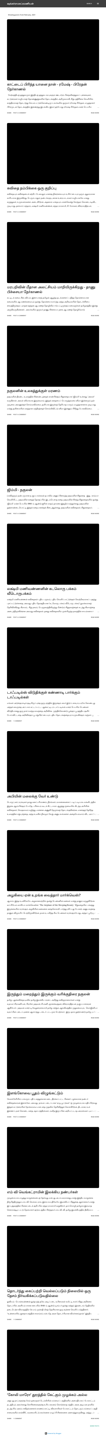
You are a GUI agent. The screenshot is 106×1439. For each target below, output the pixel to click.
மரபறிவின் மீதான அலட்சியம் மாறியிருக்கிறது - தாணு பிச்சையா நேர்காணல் (51, 289)
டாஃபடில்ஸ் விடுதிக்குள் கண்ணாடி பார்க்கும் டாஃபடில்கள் (43, 695)
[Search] (89, 3)
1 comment (17, 721)
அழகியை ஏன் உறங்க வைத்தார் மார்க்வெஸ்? (44, 895)
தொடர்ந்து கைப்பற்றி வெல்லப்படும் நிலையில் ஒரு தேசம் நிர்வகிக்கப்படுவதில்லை (49, 1293)
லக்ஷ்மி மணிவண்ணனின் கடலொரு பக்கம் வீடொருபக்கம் (41, 591)
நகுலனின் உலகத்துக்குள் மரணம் (33, 390)
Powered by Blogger (53, 1433)
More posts (94, 1426)
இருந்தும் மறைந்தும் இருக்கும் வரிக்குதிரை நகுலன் (48, 994)
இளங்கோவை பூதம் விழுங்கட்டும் (35, 1093)
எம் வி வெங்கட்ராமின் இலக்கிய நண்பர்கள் (42, 1191)
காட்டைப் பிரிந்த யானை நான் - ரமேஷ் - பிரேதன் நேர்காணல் (47, 86)
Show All (94, 15)
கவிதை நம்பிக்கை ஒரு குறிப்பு (31, 188)
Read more (95, 113)
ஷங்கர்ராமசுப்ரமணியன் (20, 3)
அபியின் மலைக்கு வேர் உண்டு (32, 796)
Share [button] (9, 113)
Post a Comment (19, 113)
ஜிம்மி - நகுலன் (19, 489)
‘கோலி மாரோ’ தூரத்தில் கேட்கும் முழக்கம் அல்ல (47, 1394)
